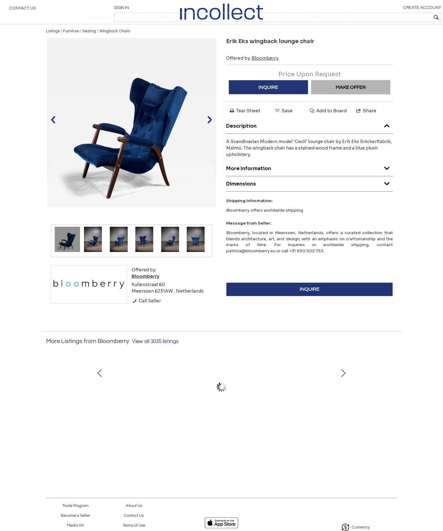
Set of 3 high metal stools (155, 434)
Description (309, 140)
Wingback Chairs (114, 47)
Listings (53, 47)
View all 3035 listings (155, 357)
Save (283, 127)
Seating (89, 47)
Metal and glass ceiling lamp (349, 434)
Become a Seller (75, 516)
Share (365, 127)
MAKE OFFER (351, 103)
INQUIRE (268, 103)
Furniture (71, 47)
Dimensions (309, 198)
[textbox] (394, 17)
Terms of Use (134, 526)
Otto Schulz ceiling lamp (90, 434)
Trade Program (75, 506)
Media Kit (75, 526)
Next (392, 406)
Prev (50, 406)
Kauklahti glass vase (220, 434)
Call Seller (146, 316)
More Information (309, 183)
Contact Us (22, 11)
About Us (134, 506)
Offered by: (252, 74)
